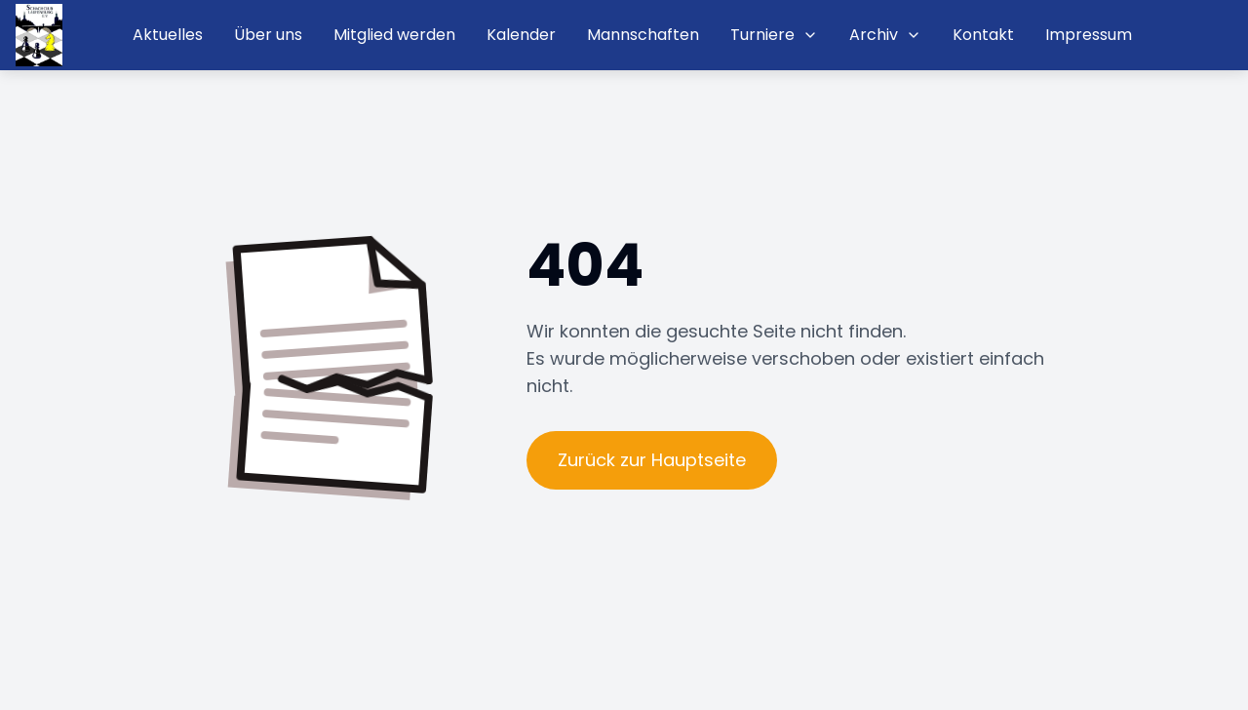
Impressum (1088, 34)
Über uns (268, 34)
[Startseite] (39, 35)
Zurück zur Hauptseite (652, 460)
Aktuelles (168, 34)
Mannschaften (643, 34)
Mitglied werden (394, 34)
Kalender (521, 34)
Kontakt (983, 34)
